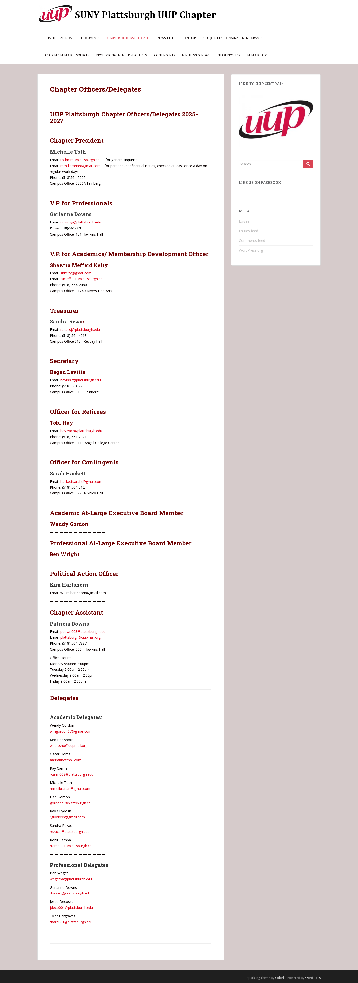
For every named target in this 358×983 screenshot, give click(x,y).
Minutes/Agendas (195, 55)
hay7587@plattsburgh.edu (81, 430)
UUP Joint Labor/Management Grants (232, 38)
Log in (244, 221)
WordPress (313, 978)
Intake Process (228, 55)
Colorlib (281, 978)
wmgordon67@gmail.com (70, 731)
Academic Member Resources (67, 55)
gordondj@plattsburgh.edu (71, 803)
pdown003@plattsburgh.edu (82, 631)
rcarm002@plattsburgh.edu (71, 774)
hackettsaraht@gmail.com (81, 481)
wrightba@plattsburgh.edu (71, 879)
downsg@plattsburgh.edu (80, 222)
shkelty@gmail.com (75, 273)
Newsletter (166, 38)
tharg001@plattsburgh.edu (71, 922)
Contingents (164, 55)
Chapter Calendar (59, 38)
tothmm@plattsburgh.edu (81, 159)
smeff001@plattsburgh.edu (83, 278)
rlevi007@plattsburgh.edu (80, 380)
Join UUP (189, 38)
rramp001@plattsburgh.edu (72, 845)
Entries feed (248, 230)
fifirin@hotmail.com (65, 760)
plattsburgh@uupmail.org (80, 637)
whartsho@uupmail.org (68, 745)
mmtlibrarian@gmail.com (80, 165)
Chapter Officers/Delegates (128, 38)
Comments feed (252, 240)
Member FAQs (257, 55)
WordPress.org (251, 250)
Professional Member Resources (121, 55)
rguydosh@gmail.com (67, 817)
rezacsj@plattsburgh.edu (80, 329)
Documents (90, 38)
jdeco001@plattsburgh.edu (71, 907)
